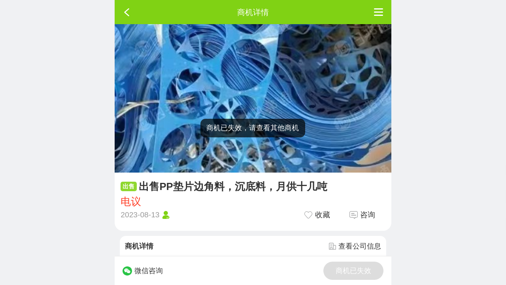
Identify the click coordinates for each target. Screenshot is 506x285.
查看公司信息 (355, 246)
